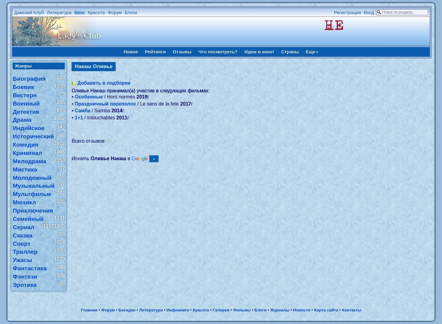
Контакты (351, 310)
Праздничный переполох (105, 103)
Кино (79, 12)
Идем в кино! (259, 51)
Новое (131, 51)
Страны (290, 51)
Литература (59, 12)
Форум (115, 12)
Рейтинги (155, 51)
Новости (301, 310)
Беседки (126, 310)
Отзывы (182, 51)
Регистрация (347, 12)
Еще (312, 51)
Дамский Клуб (29, 12)
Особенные (89, 96)
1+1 (79, 117)
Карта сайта (326, 310)
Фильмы (241, 310)
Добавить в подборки (103, 83)
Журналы (279, 310)
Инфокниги (177, 310)
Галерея (221, 310)
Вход (369, 12)
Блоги (131, 12)
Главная (89, 310)
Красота (96, 12)
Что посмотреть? (218, 51)
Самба (82, 110)
